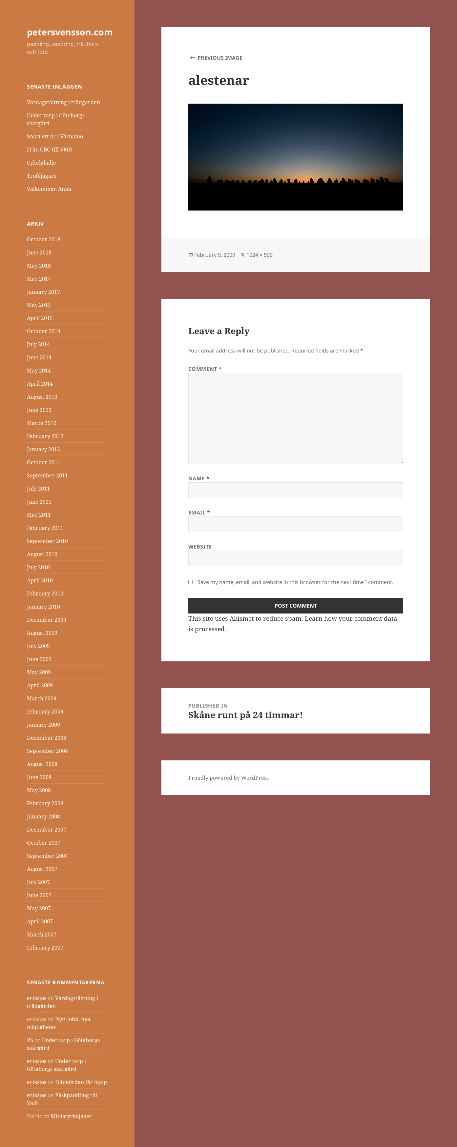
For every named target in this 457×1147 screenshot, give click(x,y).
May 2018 (39, 265)
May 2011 (39, 514)
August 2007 (42, 869)
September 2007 (47, 855)
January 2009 (43, 724)
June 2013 (39, 409)
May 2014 (39, 370)
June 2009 (39, 659)
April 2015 (40, 318)
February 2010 (45, 593)
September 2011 (47, 475)
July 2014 (38, 344)
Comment (205, 368)
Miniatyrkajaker (71, 1116)
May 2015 (39, 305)
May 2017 (39, 278)
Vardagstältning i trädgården (63, 102)
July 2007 (38, 882)
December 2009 (46, 619)
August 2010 (42, 554)
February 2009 (45, 711)
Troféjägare (42, 175)
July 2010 (38, 567)
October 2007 (43, 842)
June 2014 (39, 357)
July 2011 (38, 488)
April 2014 (40, 383)
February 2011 (45, 528)
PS (30, 1040)
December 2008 (46, 737)
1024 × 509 (259, 254)
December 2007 (46, 829)
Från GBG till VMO (50, 149)
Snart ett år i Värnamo (55, 136)
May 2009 (39, 672)
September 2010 (47, 541)
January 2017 (43, 291)
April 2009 (40, 685)
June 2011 (39, 501)
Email (199, 512)
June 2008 (39, 777)
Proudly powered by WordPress (228, 777)
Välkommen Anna (49, 188)
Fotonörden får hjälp (81, 1082)
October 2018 (43, 239)
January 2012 (43, 449)
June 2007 (39, 895)
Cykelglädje (41, 162)
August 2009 (42, 632)
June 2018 (39, 252)
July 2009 (38, 646)
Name (199, 478)
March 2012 (41, 423)
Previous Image (219, 57)
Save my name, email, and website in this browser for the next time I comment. (295, 582)
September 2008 (47, 751)
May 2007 (39, 908)
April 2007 (40, 921)
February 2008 (45, 803)
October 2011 (43, 462)
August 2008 (42, 764)
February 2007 (45, 947)
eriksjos (36, 998)
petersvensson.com (70, 32)
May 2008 (39, 790)
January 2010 (43, 606)
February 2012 (45, 436)
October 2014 (43, 331)
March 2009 (41, 698)
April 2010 (40, 580)
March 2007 (41, 934)
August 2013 (42, 396)
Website (200, 546)
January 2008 (43, 816)
